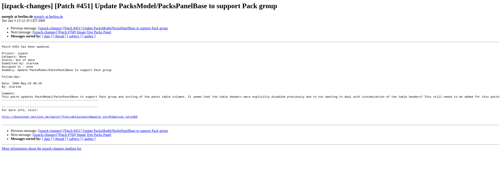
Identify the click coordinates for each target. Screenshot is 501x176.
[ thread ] (59, 36)
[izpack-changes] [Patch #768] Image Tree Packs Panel (72, 32)
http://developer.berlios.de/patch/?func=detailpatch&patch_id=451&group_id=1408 (69, 131)
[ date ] (47, 36)
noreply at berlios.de (48, 16)
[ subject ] (74, 36)
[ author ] (89, 36)
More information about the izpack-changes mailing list (41, 164)
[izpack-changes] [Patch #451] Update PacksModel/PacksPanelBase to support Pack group (103, 28)
